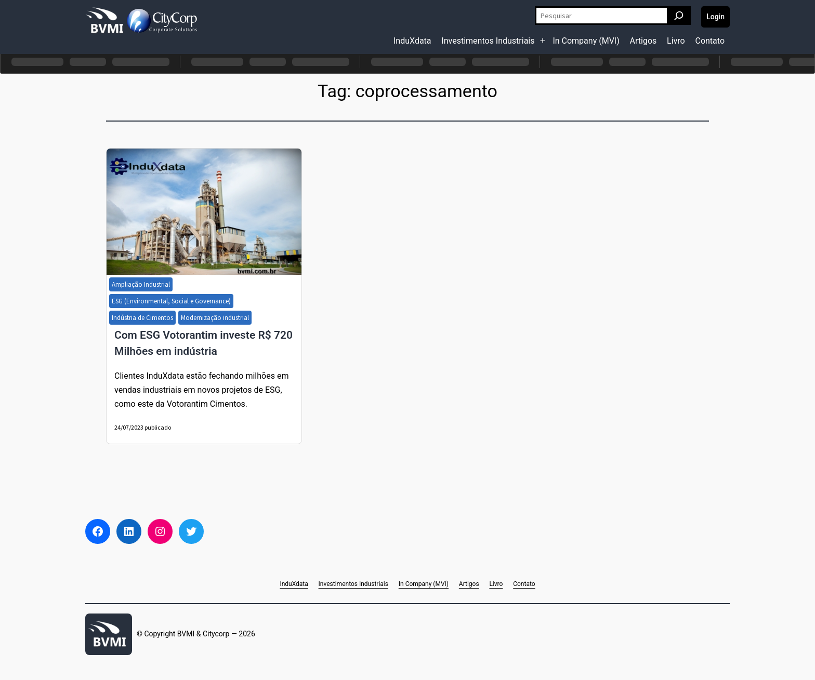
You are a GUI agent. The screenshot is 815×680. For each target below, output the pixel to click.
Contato (710, 41)
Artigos (643, 41)
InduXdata (412, 41)
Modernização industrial (215, 317)
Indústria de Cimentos (142, 317)
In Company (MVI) (586, 41)
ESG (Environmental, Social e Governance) (171, 301)
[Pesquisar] (679, 15)
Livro (676, 41)
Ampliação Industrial (141, 284)
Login (715, 16)
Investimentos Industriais (487, 41)
